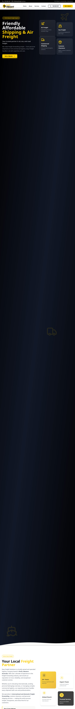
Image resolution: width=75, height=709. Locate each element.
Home (24, 6)
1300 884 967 (54, 6)
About (30, 6)
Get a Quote (68, 6)
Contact (43, 6)
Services (36, 6)
